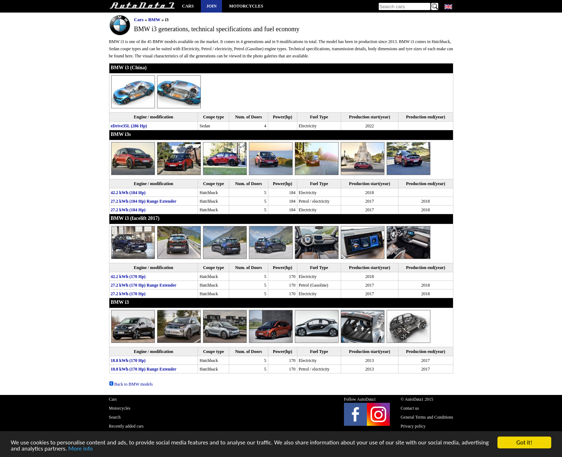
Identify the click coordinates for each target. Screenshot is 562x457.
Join (211, 6)
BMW (154, 19)
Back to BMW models (131, 384)
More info (80, 449)
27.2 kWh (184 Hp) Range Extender (143, 201)
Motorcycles (246, 6)
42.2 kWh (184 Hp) (128, 192)
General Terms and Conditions (427, 417)
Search (115, 417)
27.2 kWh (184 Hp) (128, 209)
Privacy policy (413, 426)
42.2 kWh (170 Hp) (128, 276)
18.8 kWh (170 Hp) (128, 360)
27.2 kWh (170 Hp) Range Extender (143, 285)
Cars (188, 6)
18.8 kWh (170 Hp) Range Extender (143, 369)
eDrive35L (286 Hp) (129, 125)
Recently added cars (126, 426)
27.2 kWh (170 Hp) (128, 293)
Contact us (410, 408)
